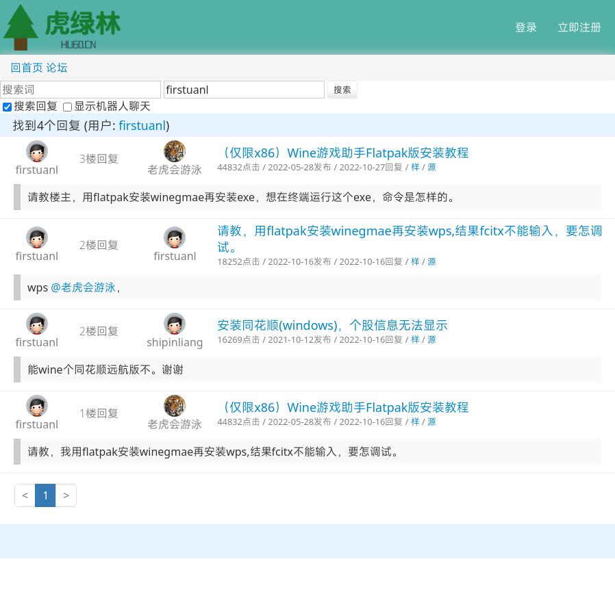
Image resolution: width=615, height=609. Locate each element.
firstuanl (142, 125)
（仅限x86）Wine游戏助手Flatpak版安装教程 (343, 152)
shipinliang (175, 342)
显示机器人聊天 (107, 106)
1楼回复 (98, 413)
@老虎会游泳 (83, 287)
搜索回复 (31, 106)
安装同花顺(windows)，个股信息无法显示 (332, 325)
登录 (526, 27)
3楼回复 (98, 158)
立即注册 (579, 27)
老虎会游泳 (174, 169)
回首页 (26, 67)
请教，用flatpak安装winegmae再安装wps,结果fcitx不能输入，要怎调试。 (410, 238)
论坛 (57, 67)
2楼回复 (98, 244)
